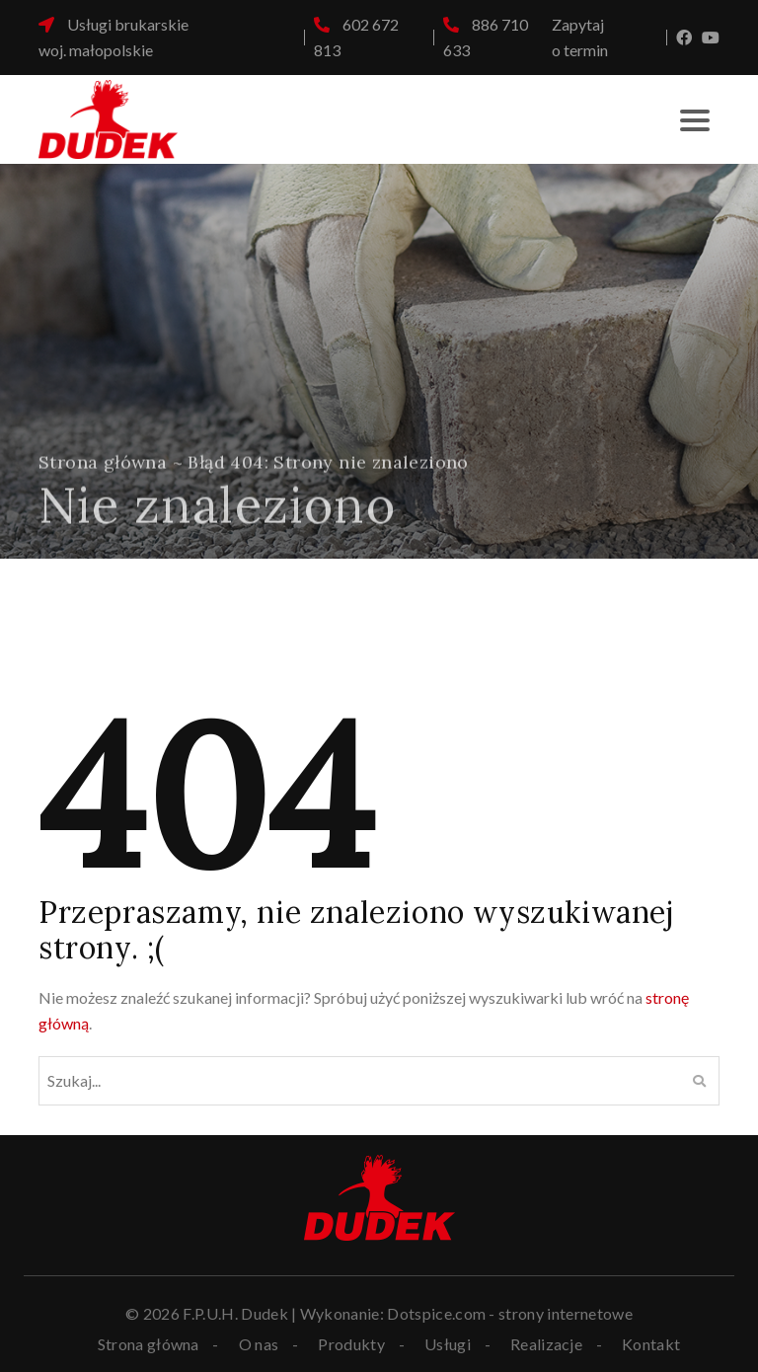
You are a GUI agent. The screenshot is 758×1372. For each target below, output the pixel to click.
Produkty (351, 1344)
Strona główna (102, 470)
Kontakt (651, 1344)
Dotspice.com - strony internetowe (510, 1313)
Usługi (447, 1344)
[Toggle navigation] (695, 119)
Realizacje (546, 1344)
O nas (259, 1344)
